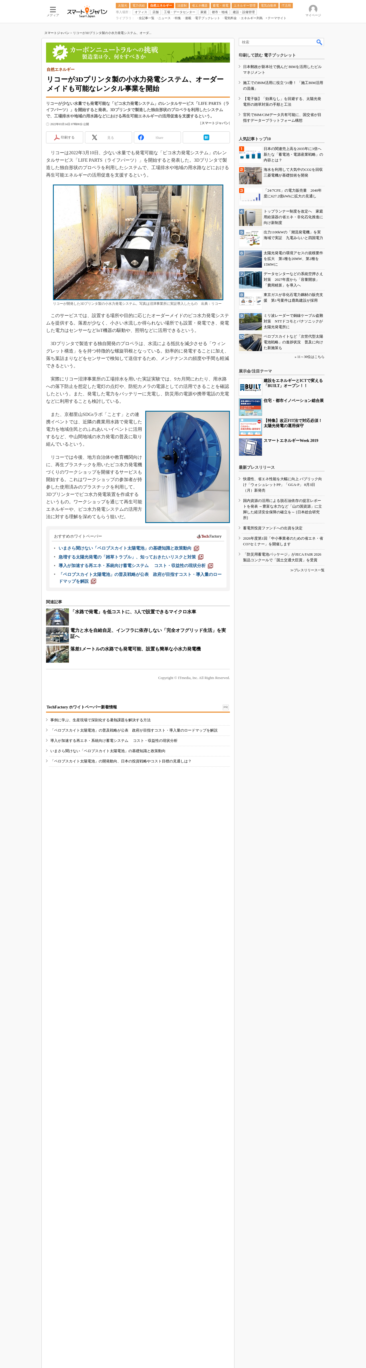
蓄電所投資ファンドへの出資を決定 (273, 528)
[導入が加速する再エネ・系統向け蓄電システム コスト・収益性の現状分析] (136, 565)
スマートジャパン (56, 33)
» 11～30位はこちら (310, 357)
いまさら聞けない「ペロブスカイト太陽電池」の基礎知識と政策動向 (108, 751)
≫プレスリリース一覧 (307, 570)
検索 (319, 42)
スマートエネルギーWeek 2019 (291, 440)
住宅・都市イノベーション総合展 (294, 400)
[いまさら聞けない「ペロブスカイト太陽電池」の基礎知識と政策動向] (129, 548)
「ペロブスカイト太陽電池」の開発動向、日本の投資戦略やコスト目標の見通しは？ (121, 761)
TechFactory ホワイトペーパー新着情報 (82, 707)
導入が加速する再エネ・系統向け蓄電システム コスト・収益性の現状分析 (114, 740)
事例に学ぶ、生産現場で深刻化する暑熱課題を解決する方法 (100, 720)
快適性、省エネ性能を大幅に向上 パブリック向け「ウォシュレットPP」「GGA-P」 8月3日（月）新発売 (282, 484)
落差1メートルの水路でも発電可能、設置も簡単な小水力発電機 (135, 648)
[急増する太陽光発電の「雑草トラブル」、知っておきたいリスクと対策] (131, 557)
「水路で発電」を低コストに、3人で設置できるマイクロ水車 (133, 611)
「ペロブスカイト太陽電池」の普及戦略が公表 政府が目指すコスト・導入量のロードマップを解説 (134, 730)
